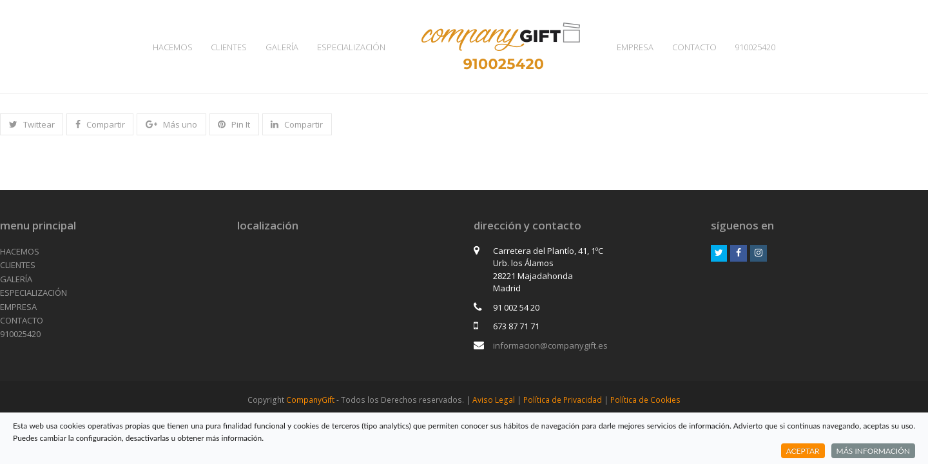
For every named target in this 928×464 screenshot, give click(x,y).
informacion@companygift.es (550, 345)
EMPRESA (18, 307)
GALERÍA (16, 279)
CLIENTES (17, 265)
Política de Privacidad (562, 399)
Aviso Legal (493, 399)
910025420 (20, 334)
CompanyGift (310, 399)
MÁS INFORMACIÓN (873, 451)
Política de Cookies (645, 399)
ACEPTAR (803, 451)
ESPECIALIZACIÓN (33, 292)
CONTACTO (21, 320)
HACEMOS (19, 251)
